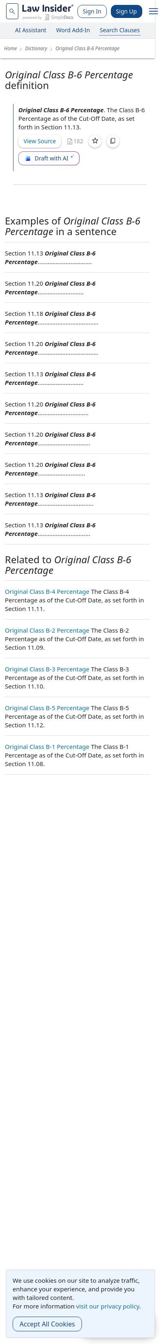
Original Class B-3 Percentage (47, 669)
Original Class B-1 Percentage (47, 746)
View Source (40, 141)
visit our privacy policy (107, 1306)
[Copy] (112, 141)
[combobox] (12, 11)
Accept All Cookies (47, 1324)
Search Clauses (120, 30)
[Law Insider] (47, 11)
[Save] (94, 141)
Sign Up (126, 11)
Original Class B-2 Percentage (47, 630)
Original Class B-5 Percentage (47, 708)
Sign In (92, 11)
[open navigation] (153, 11)
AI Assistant (30, 30)
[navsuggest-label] (12, 11)
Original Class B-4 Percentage (47, 591)
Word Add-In (73, 30)
